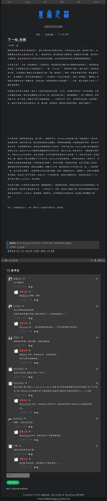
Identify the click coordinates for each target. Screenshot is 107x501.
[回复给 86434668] (25, 369)
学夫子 (17, 337)
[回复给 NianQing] (24, 418)
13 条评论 (12, 270)
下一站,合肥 (17, 40)
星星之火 (18, 278)
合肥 (37, 251)
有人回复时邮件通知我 (17, 489)
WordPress (70, 495)
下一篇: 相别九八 (98, 260)
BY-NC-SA (26, 243)
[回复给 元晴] (19, 446)
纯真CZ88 (57, 499)
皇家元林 (53, 14)
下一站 (21, 251)
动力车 (29, 251)
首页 (38, 34)
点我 (60, 27)
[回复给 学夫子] (21, 337)
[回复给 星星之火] (23, 278)
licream (17, 306)
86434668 (19, 369)
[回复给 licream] (23, 306)
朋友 (44, 251)
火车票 (51, 251)
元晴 (23, 463)
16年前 (17, 287)
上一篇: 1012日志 (9, 260)
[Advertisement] (53, 122)
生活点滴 (49, 34)
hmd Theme (56, 495)
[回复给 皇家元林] (29, 292)
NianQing (18, 418)
